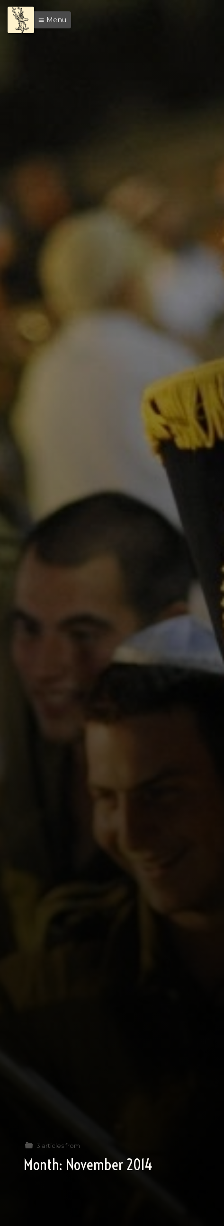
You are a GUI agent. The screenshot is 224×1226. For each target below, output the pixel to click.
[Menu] (21, 20)
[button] (49, 19)
